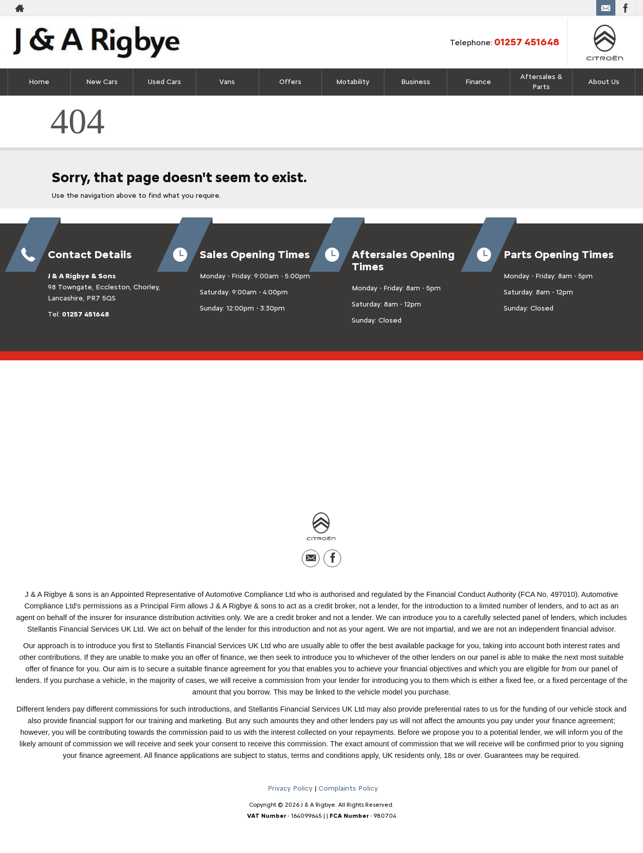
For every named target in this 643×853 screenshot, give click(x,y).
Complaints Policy (348, 790)
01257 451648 (526, 42)
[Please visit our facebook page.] (625, 8)
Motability (352, 81)
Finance (478, 81)
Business (415, 81)
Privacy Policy (290, 790)
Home (39, 81)
